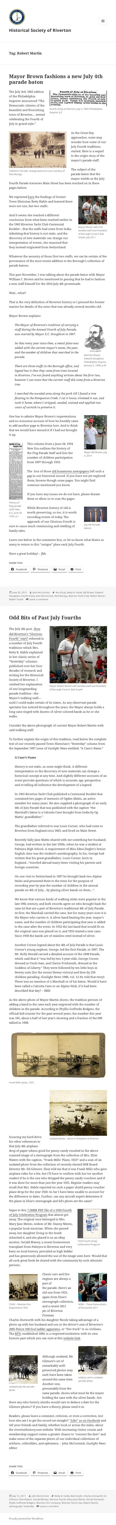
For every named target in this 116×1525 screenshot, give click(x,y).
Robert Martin (97, 596)
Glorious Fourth (57, 1499)
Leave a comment (38, 599)
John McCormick (41, 592)
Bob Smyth (76, 1496)
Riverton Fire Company (48, 1502)
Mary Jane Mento (76, 1499)
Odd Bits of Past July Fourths (45, 617)
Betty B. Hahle (74, 592)
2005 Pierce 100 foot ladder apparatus (34, 1329)
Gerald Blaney (40, 1499)
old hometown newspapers (70, 471)
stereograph (15, 1506)
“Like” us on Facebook (84, 1420)
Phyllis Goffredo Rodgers (22, 1502)
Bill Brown (88, 592)
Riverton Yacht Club (79, 596)
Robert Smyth (16, 599)
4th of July (61, 592)
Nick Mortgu (60, 596)
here (31, 197)
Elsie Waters (25, 1499)
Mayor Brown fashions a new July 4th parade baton (56, 79)
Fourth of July (28, 596)
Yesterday (28, 1506)
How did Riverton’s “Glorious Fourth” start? (25, 633)
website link (71, 1338)
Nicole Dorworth (95, 1499)
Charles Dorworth (92, 1496)
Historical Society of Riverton (40, 30)
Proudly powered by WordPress (26, 1518)
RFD (18, 1333)
